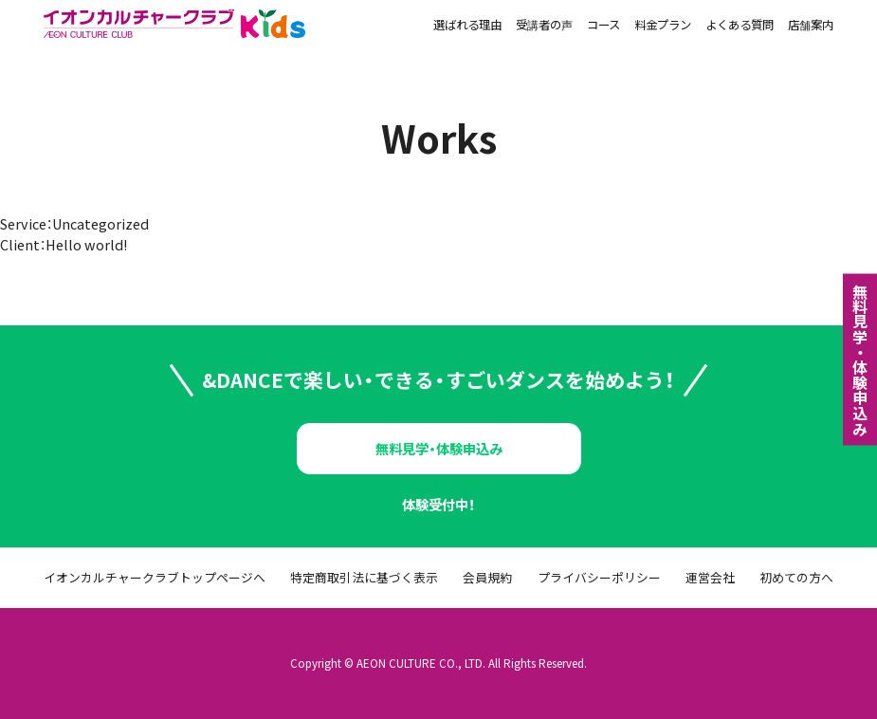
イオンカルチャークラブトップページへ (154, 578)
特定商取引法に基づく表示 (364, 578)
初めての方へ (796, 578)
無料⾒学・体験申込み (860, 359)
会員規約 (487, 578)
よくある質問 (739, 26)
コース (603, 26)
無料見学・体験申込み (438, 448)
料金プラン (662, 26)
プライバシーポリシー (599, 578)
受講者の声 (544, 26)
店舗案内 (810, 26)
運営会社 (710, 578)
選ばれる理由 (467, 26)
